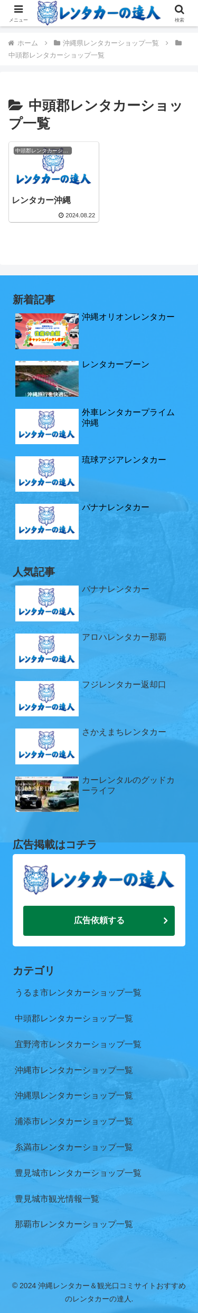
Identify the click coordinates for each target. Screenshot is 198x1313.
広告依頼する (99, 918)
